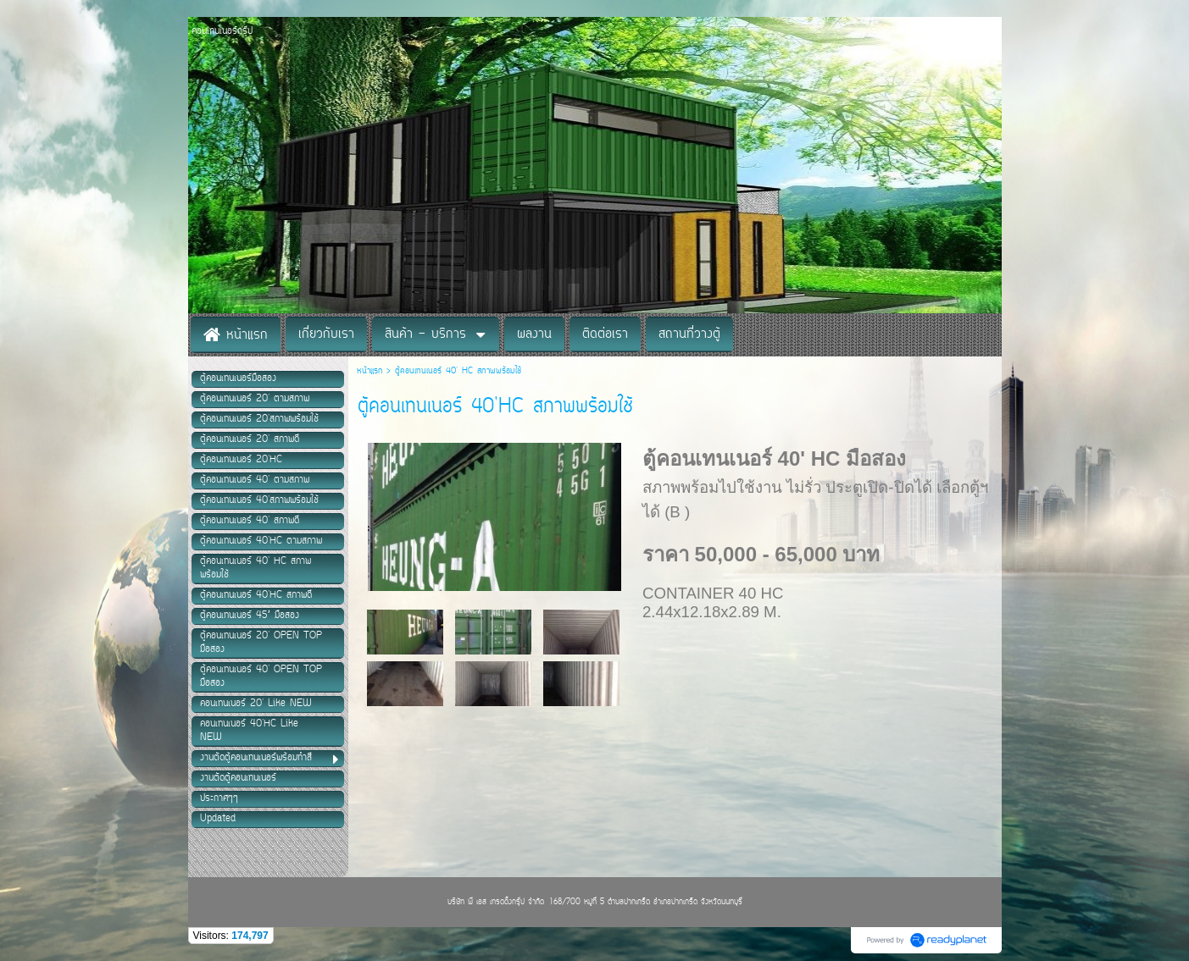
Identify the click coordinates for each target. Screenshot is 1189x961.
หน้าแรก (371, 371)
